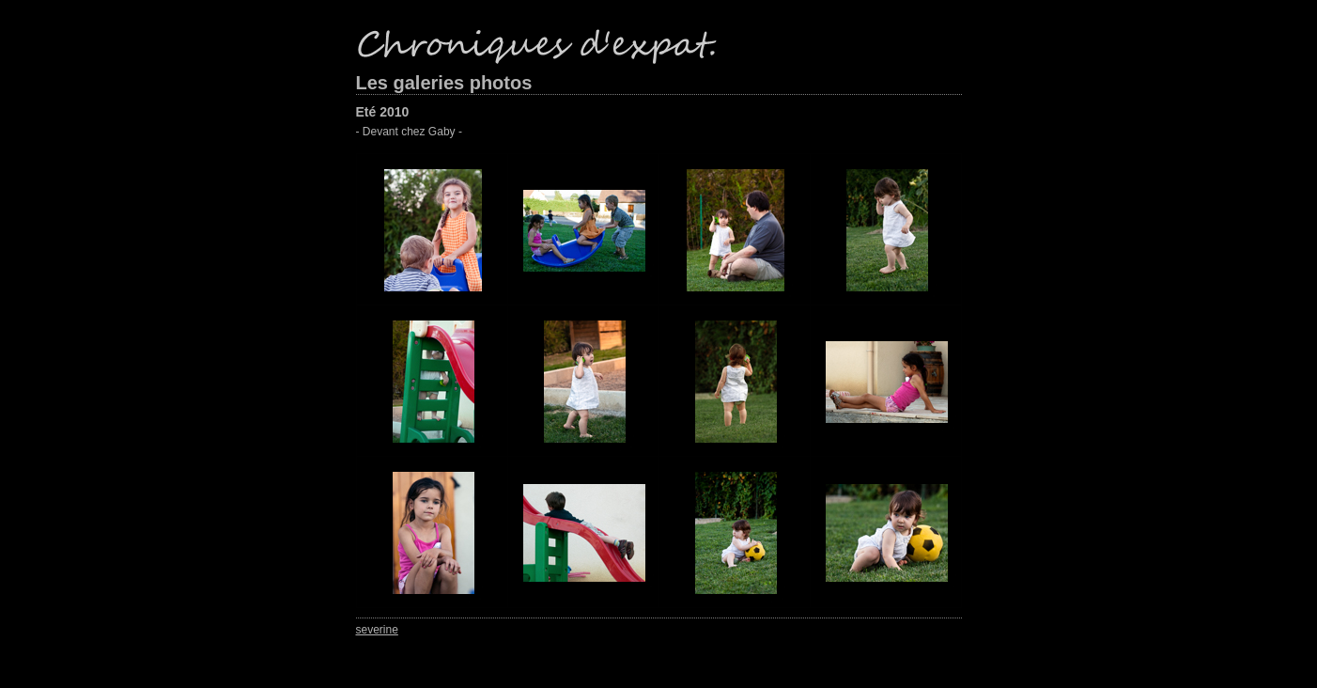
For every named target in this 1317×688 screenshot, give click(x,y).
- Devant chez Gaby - (409, 131)
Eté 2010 (383, 111)
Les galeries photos (444, 82)
